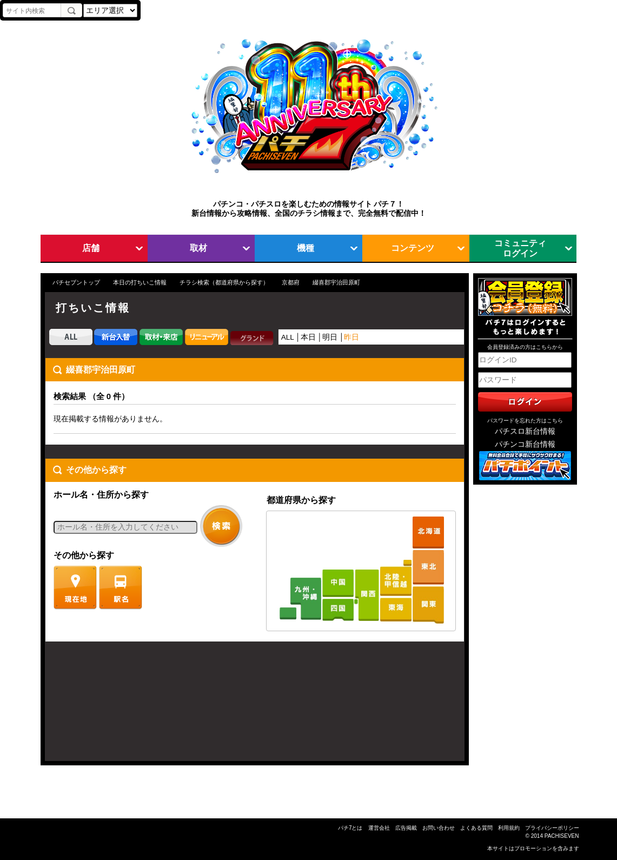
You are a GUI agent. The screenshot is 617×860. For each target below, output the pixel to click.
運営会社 (379, 828)
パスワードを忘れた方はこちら (525, 421)
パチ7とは (350, 828)
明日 (329, 337)
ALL (287, 337)
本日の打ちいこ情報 (140, 282)
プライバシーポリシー (552, 828)
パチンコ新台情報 (525, 444)
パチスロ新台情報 (525, 431)
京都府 (291, 282)
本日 (308, 337)
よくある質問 (476, 828)
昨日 (351, 337)
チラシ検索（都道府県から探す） (224, 282)
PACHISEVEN (562, 836)
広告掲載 (406, 828)
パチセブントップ (76, 282)
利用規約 (509, 828)
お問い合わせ (438, 828)
